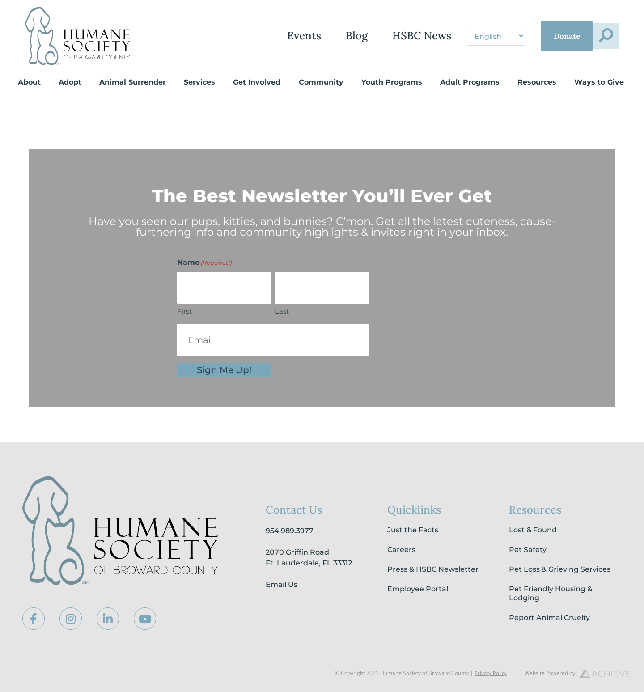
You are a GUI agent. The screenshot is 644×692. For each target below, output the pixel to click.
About (29, 82)
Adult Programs (470, 82)
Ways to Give (599, 82)
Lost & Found (533, 530)
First (184, 311)
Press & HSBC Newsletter (433, 569)
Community (321, 82)
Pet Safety (528, 549)
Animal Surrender (132, 82)
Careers (401, 549)
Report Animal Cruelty (549, 617)
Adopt (70, 82)
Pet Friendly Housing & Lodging (550, 593)
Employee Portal (417, 589)
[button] (600, 36)
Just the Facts (412, 530)
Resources (536, 82)
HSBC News (383, 36)
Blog (318, 36)
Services (199, 82)
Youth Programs (391, 82)
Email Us (281, 584)
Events (266, 36)
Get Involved (256, 82)
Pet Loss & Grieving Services (559, 569)
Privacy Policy (490, 673)
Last (282, 311)
